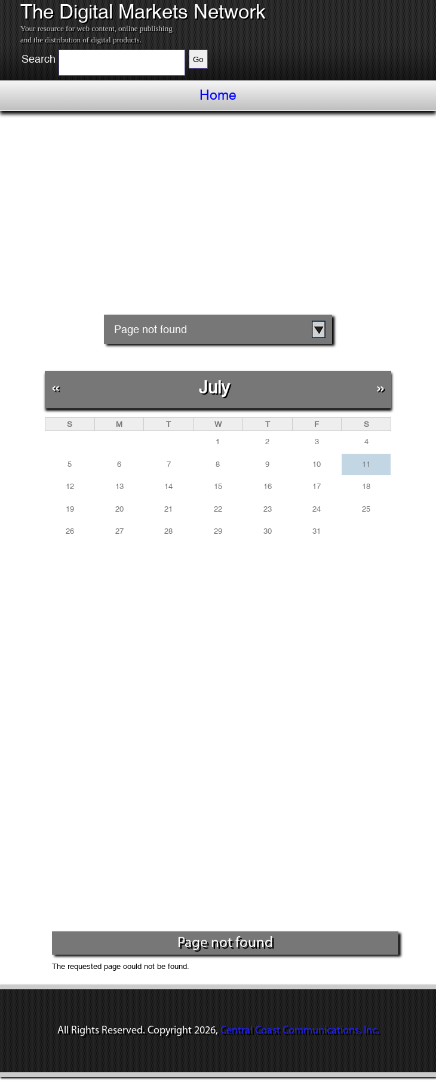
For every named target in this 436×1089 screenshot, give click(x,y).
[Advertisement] (218, 224)
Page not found (150, 329)
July (214, 387)
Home (218, 95)
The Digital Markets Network (143, 12)
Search (39, 59)
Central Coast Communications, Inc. (299, 1030)
